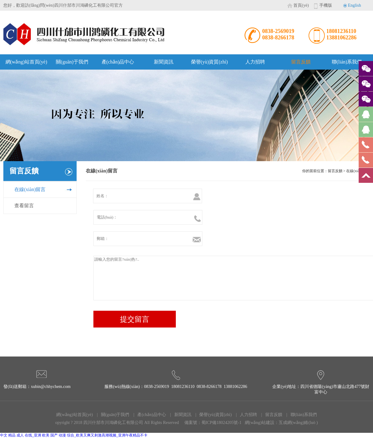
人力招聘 (255, 61)
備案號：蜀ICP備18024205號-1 (212, 422)
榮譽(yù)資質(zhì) (209, 61)
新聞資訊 (163, 61)
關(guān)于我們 (72, 61)
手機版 (325, 5)
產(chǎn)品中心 (118, 61)
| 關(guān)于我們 (111, 414)
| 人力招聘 (245, 414)
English (354, 5)
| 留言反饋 (270, 414)
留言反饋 (301, 61)
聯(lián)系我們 (347, 61)
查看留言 (24, 205)
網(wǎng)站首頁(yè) (26, 61)
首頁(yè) (301, 5)
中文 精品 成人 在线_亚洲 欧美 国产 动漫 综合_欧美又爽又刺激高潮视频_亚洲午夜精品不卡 (73, 435)
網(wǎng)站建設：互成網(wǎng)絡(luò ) (281, 422)
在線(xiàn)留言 (29, 189)
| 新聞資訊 (179, 414)
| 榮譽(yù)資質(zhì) (212, 414)
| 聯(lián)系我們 (300, 414)
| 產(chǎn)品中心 (148, 414)
